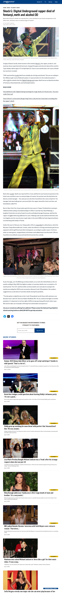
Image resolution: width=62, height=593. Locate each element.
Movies (50, 2)
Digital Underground (28, 80)
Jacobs (17, 75)
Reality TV (39, 2)
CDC (10, 282)
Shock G (38, 63)
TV (45, 2)
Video (56, 2)
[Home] (9, 2)
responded (39, 225)
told (8, 80)
